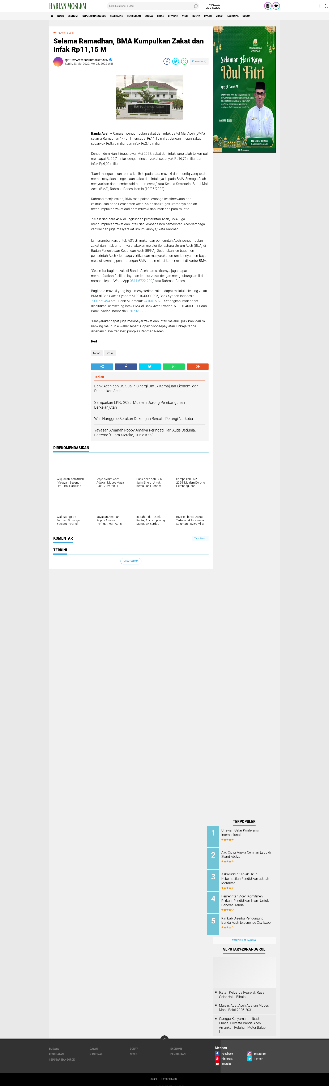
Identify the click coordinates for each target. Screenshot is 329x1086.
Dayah (228, 16)
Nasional (255, 16)
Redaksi (153, 1074)
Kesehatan (125, 16)
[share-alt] (102, 366)
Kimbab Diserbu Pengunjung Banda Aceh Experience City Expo (248, 919)
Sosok (271, 16)
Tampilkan (200, 538)
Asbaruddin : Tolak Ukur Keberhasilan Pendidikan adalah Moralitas (245, 877)
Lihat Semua (131, 561)
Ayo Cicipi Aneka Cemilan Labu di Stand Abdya (246, 854)
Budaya (54, 1044)
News (62, 16)
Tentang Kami (170, 1074)
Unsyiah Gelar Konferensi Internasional (246, 832)
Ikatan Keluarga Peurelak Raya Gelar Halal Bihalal (241, 990)
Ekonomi (76, 16)
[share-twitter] (175, 61)
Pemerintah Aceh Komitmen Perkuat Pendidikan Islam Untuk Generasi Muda (248, 898)
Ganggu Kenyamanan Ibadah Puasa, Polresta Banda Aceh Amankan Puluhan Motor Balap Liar (242, 1020)
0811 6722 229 (141, 281)
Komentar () (199, 61)
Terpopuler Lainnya (244, 935)
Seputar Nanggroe (100, 16)
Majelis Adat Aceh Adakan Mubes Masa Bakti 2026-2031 (244, 1003)
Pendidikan (145, 16)
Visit (202, 16)
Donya (215, 16)
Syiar (175, 16)
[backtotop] (164, 1035)
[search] (153, 6)
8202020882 (136, 311)
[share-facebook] (166, 61)
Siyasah (189, 16)
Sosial (161, 16)
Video (240, 16)
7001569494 (100, 301)
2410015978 (153, 301)
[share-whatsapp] (184, 61)
